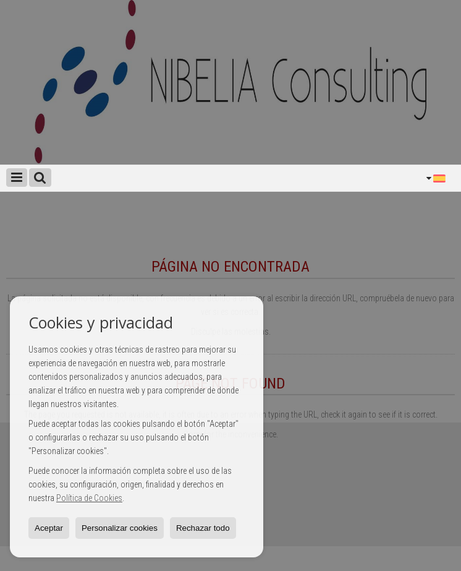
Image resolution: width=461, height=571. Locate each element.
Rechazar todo (203, 528)
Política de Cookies (89, 498)
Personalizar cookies (120, 528)
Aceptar (49, 528)
